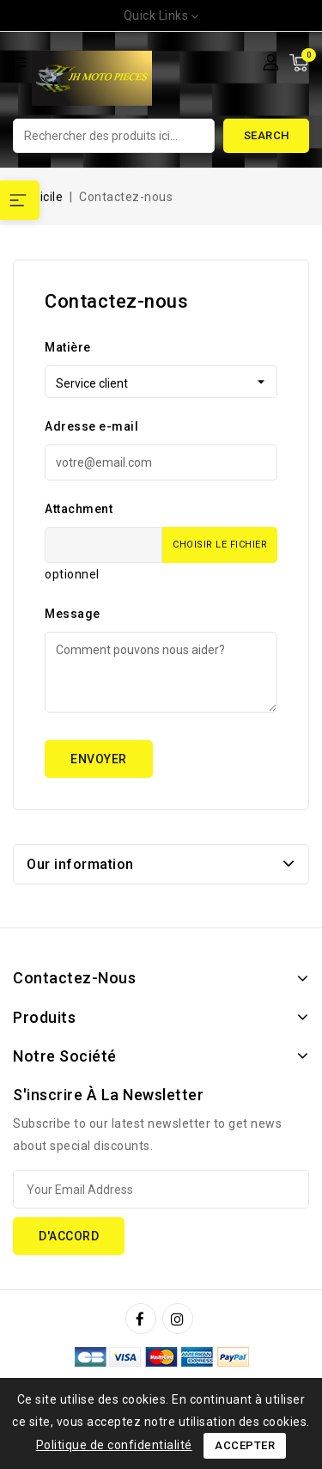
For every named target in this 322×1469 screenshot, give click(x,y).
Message (72, 614)
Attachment (78, 509)
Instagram (179, 1318)
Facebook (142, 1318)
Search (266, 135)
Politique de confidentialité (114, 1445)
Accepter (245, 1445)
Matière (68, 347)
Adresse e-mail (91, 426)
